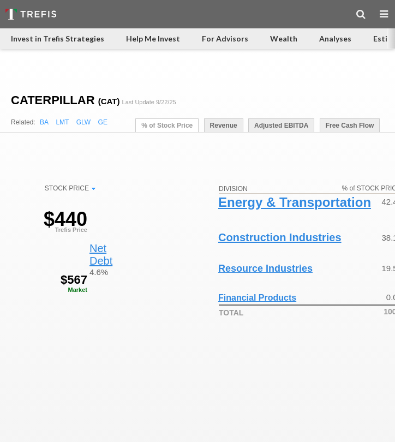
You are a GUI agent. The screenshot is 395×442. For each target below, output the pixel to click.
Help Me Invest (153, 38)
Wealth (283, 38)
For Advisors (225, 38)
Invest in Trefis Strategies (57, 38)
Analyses (335, 38)
